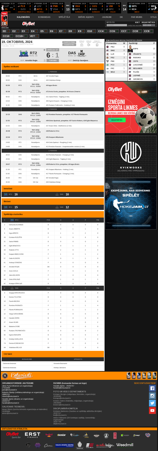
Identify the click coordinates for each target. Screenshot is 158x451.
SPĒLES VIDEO (88, 43)
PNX (112, 61)
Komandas (44, 17)
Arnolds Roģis (31, 60)
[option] (8, 8)
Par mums (136, 17)
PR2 (112, 58)
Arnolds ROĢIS (14, 267)
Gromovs (138, 79)
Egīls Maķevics (92, 121)
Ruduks (137, 58)
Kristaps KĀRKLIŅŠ (15, 283)
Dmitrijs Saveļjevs (80, 60)
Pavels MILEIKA (14, 301)
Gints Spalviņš (54, 121)
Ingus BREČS (13, 233)
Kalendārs (23, 17)
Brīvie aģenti (86, 17)
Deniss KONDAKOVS (16, 343)
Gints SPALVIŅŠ (14, 279)
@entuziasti (110, 134)
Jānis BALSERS (14, 275)
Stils (153, 17)
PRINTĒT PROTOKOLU (97, 43)
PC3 (112, 65)
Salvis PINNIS (13, 241)
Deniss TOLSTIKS (15, 297)
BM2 (112, 50)
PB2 (112, 47)
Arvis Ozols (53, 91)
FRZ (112, 68)
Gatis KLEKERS (14, 258)
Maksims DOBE (14, 326)
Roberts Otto (54, 131)
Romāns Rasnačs (55, 114)
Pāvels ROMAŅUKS (16, 310)
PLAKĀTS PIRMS (69, 42)
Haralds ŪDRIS (14, 318)
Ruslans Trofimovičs (56, 105)
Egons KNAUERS (15, 335)
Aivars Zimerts (74, 91)
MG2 (112, 72)
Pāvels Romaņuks (81, 114)
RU (113, 22)
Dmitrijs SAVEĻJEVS (16, 339)
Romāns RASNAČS (15, 305)
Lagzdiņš (137, 65)
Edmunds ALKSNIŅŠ (16, 225)
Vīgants (137, 54)
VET (34, 36)
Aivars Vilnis (53, 126)
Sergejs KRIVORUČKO (17, 293)
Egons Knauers (54, 101)
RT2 (14, 220)
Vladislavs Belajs (54, 80)
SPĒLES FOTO (81, 43)
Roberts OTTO (14, 250)
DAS (14, 288)
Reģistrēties (148, 22)
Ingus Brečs (52, 85)
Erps (135, 49)
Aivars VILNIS (13, 322)
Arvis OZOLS (13, 271)
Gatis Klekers (77, 121)
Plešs (136, 72)
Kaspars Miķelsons (56, 137)
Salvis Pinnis (53, 97)
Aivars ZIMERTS (14, 229)
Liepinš (136, 76)
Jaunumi (106, 17)
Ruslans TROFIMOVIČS (17, 331)
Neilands (137, 68)
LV (108, 22)
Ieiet (137, 22)
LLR (112, 54)
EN (110, 22)
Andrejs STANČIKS (15, 262)
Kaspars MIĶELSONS (16, 254)
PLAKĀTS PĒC (69, 44)
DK (121, 17)
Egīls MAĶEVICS (14, 246)
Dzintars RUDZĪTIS (15, 237)
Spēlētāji (64, 17)
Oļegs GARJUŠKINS (16, 314)
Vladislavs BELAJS (15, 347)
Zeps (135, 61)
